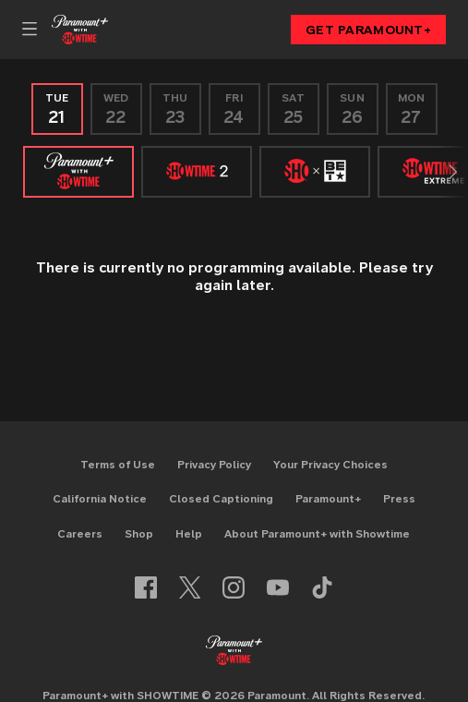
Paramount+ (328, 498)
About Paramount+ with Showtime (317, 533)
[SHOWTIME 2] (196, 172)
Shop (139, 533)
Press (399, 498)
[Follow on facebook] (146, 587)
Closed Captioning (221, 498)
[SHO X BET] (314, 172)
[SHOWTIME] (78, 172)
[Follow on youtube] (278, 587)
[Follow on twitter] (189, 587)
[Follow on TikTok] (322, 587)
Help (188, 533)
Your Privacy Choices (330, 464)
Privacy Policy (214, 464)
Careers (79, 533)
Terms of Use (117, 464)
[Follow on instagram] (233, 587)
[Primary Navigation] (29, 29)
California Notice (100, 498)
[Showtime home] (80, 29)
